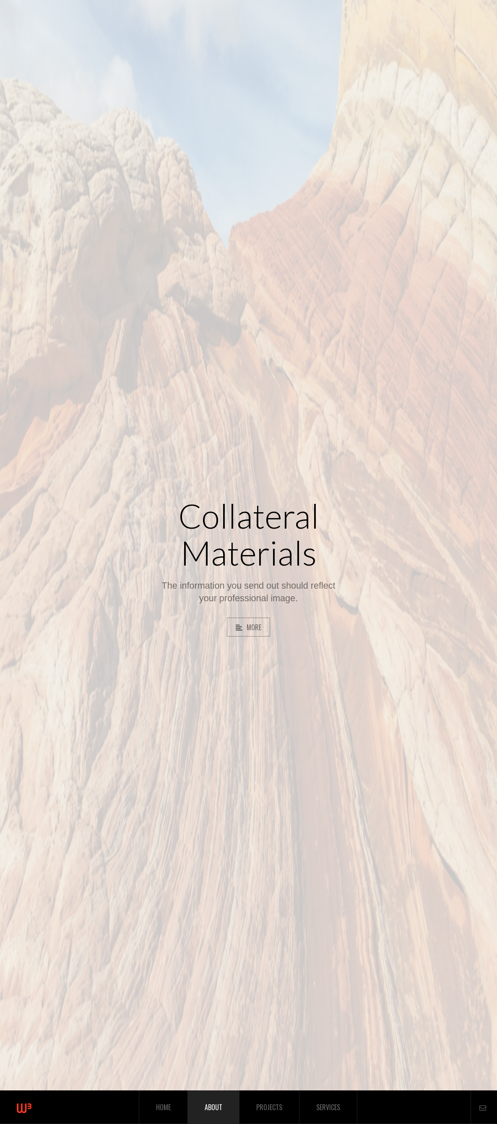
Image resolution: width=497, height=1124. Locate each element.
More (248, 627)
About (213, 1107)
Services (328, 1107)
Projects (269, 1107)
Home (163, 1107)
